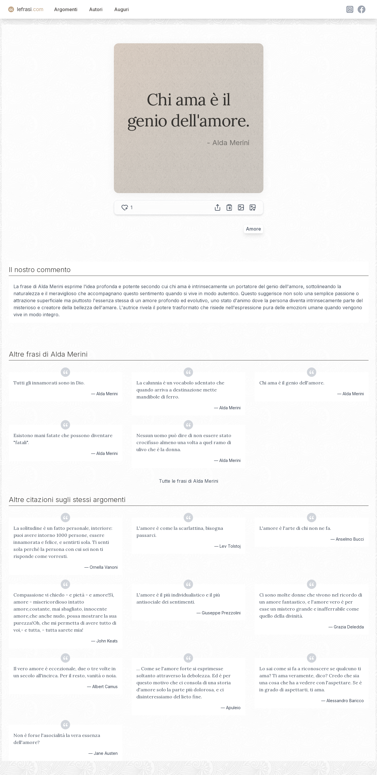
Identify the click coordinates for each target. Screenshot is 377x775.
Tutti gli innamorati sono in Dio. (49, 383)
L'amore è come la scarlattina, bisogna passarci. (179, 531)
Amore (253, 229)
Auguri (121, 9)
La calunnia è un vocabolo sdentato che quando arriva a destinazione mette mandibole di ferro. (180, 390)
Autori (95, 9)
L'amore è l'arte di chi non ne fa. (295, 528)
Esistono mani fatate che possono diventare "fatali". (62, 438)
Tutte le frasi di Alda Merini (188, 481)
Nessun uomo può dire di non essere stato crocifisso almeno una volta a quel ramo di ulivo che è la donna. (183, 442)
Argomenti (65, 9)
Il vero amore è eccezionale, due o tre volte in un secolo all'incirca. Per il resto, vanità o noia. (65, 672)
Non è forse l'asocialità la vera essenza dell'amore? (56, 738)
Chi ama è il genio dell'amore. (291, 383)
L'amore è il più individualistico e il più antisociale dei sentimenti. (178, 598)
